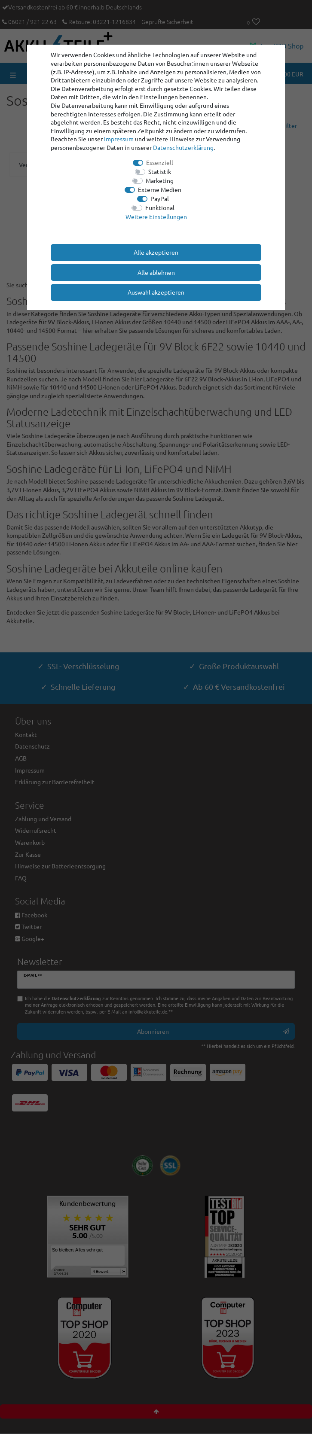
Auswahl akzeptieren (156, 292)
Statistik (159, 171)
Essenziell (159, 162)
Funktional (159, 207)
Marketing (160, 180)
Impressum (119, 139)
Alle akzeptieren (156, 252)
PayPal (159, 198)
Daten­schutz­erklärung (183, 147)
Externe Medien (159, 189)
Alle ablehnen (156, 272)
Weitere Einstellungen (156, 216)
